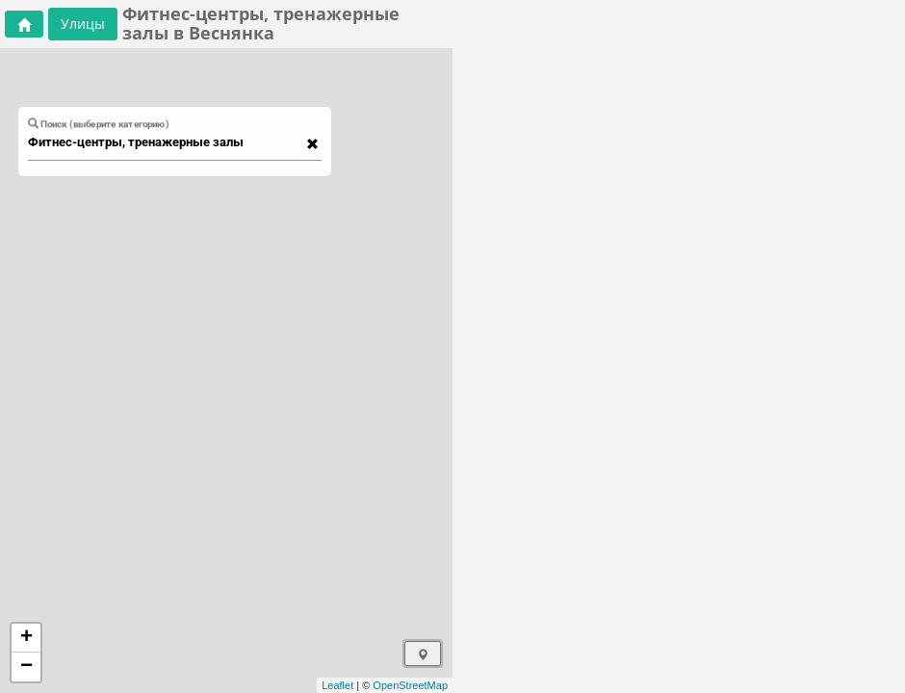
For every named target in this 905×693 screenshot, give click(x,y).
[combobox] (165, 142)
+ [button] (26, 638)
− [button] (26, 667)
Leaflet (337, 685)
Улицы (83, 23)
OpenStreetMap (410, 685)
